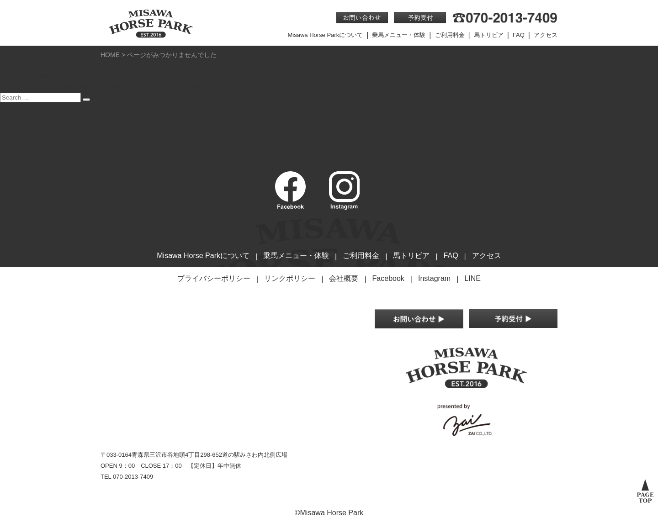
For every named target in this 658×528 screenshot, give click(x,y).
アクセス (545, 35)
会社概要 (343, 278)
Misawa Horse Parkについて (325, 35)
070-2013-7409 (133, 476)
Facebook (388, 278)
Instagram (434, 278)
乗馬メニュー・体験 (398, 35)
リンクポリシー (289, 278)
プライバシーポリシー (213, 278)
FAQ (519, 35)
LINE (472, 278)
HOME (110, 54)
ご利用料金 (450, 35)
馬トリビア (489, 35)
